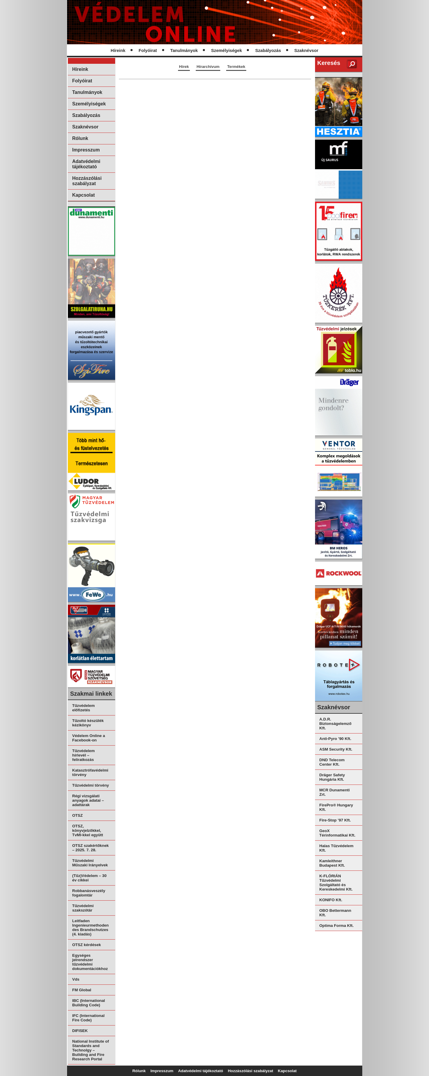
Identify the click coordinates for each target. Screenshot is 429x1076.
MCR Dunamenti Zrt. (334, 792)
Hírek (184, 66)
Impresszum (86, 149)
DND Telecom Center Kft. (332, 762)
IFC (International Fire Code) (88, 1017)
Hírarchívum (208, 66)
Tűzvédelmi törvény (90, 785)
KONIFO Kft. (330, 900)
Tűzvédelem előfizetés (83, 707)
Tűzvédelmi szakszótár (83, 908)
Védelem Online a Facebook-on (88, 737)
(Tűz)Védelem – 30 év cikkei (89, 877)
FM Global (81, 990)
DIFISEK (80, 1030)
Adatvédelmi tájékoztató (86, 164)
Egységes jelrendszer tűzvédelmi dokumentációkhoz (90, 962)
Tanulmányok (184, 50)
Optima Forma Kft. (336, 925)
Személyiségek (226, 50)
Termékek (236, 66)
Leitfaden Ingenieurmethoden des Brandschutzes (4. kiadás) (90, 927)
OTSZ (77, 815)
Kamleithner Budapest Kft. (332, 863)
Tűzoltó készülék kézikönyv (88, 722)
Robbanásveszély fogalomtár (88, 892)
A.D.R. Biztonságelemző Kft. (335, 723)
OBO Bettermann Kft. (335, 912)
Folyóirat (148, 50)
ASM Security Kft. (336, 749)
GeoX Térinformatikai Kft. (337, 833)
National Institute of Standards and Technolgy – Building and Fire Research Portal (90, 1050)
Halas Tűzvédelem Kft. (336, 848)
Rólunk (80, 138)
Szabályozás (268, 50)
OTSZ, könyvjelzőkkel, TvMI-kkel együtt (87, 830)
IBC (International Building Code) (88, 1002)
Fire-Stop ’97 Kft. (335, 820)
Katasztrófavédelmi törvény (90, 772)
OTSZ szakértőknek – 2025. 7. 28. (90, 847)
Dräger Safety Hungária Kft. (332, 777)
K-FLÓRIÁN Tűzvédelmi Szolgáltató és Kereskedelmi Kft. (336, 882)
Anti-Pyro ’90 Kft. (335, 738)
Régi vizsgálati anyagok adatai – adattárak (88, 800)
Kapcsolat (83, 195)
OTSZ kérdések (86, 945)
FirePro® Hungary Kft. (336, 807)
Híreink (118, 50)
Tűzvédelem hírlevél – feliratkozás (83, 755)
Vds (75, 979)
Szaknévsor (306, 50)
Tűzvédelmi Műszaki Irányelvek (90, 862)
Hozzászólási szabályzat (87, 181)
